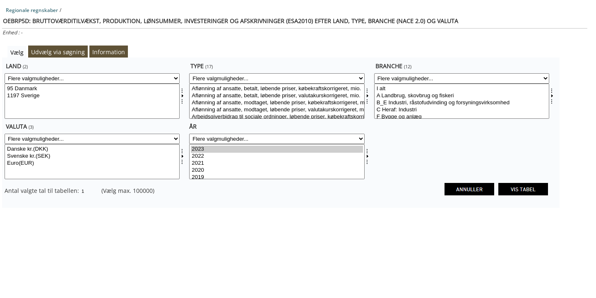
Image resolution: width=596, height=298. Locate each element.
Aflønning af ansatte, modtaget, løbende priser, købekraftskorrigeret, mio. (277, 102)
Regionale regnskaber (32, 10)
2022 (277, 156)
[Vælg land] (92, 101)
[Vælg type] (276, 101)
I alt (462, 88)
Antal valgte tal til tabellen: (43, 191)
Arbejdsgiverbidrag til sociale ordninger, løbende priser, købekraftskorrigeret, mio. (277, 116)
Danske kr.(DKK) (92, 149)
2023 (277, 149)
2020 (277, 170)
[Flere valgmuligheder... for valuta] (92, 139)
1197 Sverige (92, 95)
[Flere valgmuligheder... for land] (92, 78)
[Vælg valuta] (92, 161)
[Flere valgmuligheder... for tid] (276, 139)
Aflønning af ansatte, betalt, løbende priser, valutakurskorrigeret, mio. (277, 95)
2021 (277, 163)
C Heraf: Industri (462, 109)
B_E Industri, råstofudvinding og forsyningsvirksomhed (462, 102)
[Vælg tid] (276, 161)
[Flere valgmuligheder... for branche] (461, 78)
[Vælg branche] (461, 101)
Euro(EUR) (92, 163)
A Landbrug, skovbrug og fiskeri (462, 95)
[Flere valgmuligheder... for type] (276, 78)
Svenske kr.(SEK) (92, 156)
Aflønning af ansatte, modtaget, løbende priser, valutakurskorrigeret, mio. (277, 109)
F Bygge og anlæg (462, 116)
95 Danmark (92, 88)
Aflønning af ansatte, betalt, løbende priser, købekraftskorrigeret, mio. (277, 88)
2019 (277, 177)
